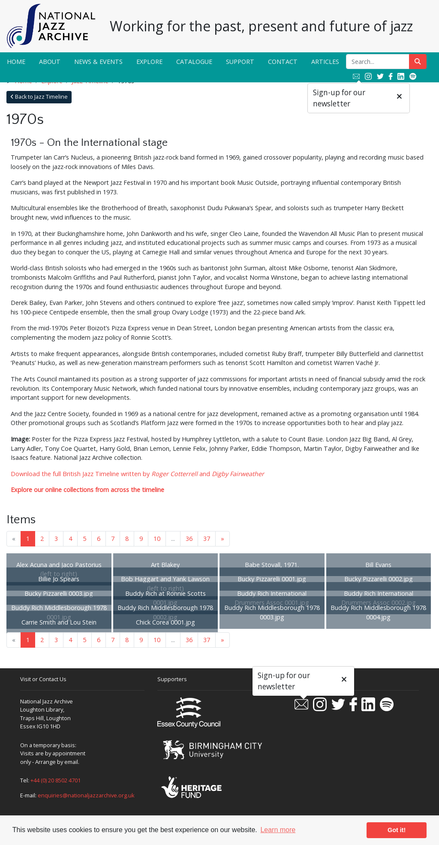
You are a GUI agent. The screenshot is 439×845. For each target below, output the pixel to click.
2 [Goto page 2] (42, 538)
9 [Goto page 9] (141, 538)
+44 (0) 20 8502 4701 (55, 780)
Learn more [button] (277, 829)
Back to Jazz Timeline (39, 96)
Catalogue (194, 61)
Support (240, 61)
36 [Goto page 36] (189, 538)
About (49, 61)
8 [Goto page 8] (127, 538)
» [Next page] (222, 538)
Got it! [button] (397, 830)
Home (16, 61)
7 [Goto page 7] (112, 538)
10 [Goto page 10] (156, 538)
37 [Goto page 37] (206, 538)
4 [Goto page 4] (70, 538)
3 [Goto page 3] (56, 538)
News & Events (98, 61)
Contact (283, 61)
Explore (149, 61)
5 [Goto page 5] (84, 538)
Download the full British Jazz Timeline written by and (137, 474)
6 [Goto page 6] (98, 538)
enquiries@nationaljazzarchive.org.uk (86, 795)
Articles (325, 61)
